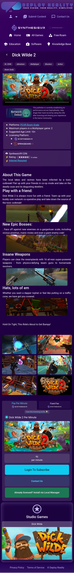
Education (12, 44)
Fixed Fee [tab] (54, 405)
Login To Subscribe (37, 469)
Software (33, 44)
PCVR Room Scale (29, 124)
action (60, 64)
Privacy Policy (17, 567)
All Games (34, 35)
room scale (9, 70)
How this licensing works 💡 (37, 412)
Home (15, 35)
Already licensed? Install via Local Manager (37, 492)
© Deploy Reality (55, 567)
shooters (48, 64)
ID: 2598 (8, 64)
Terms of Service (35, 567)
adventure (21, 64)
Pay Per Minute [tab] (19, 405)
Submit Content (34, 17)
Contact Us (60, 17)
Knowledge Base (59, 44)
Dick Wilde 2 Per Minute (22, 417)
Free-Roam (57, 35)
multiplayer (34, 64)
